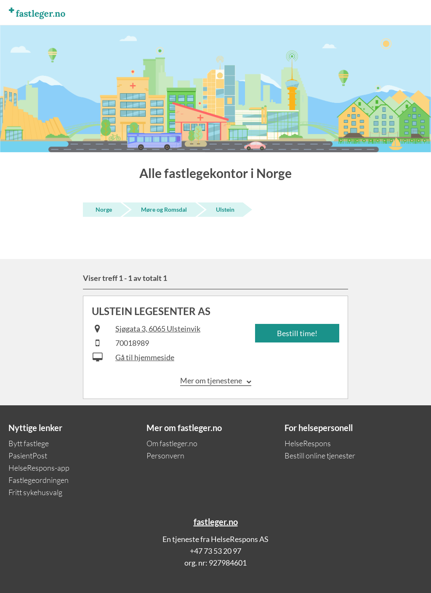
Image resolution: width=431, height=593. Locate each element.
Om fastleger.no (171, 443)
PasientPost (27, 455)
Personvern (165, 455)
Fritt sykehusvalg (35, 492)
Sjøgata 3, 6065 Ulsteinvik (157, 328)
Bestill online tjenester (320, 455)
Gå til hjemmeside (144, 357)
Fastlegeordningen (38, 480)
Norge (104, 209)
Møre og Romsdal (164, 209)
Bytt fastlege (28, 443)
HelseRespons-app (38, 467)
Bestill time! (297, 333)
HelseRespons (308, 443)
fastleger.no (216, 522)
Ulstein (225, 209)
